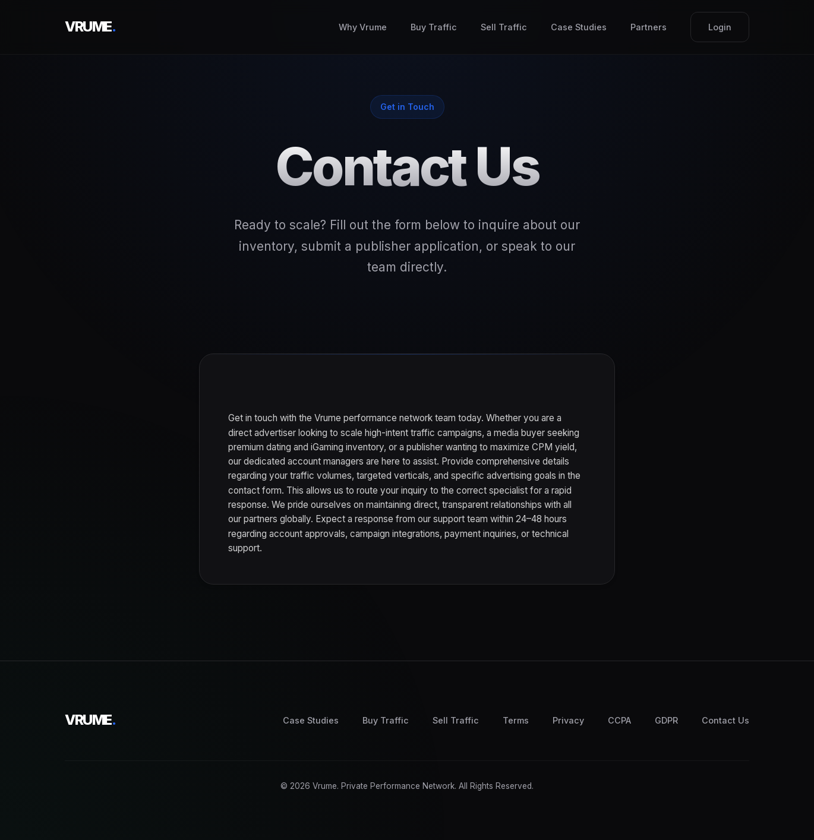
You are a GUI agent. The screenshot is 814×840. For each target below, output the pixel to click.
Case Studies (579, 27)
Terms (516, 720)
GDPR (666, 720)
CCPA (619, 720)
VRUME (90, 26)
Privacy (568, 720)
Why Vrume (363, 27)
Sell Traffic (504, 27)
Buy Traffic (434, 27)
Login (719, 27)
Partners (648, 27)
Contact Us (725, 720)
